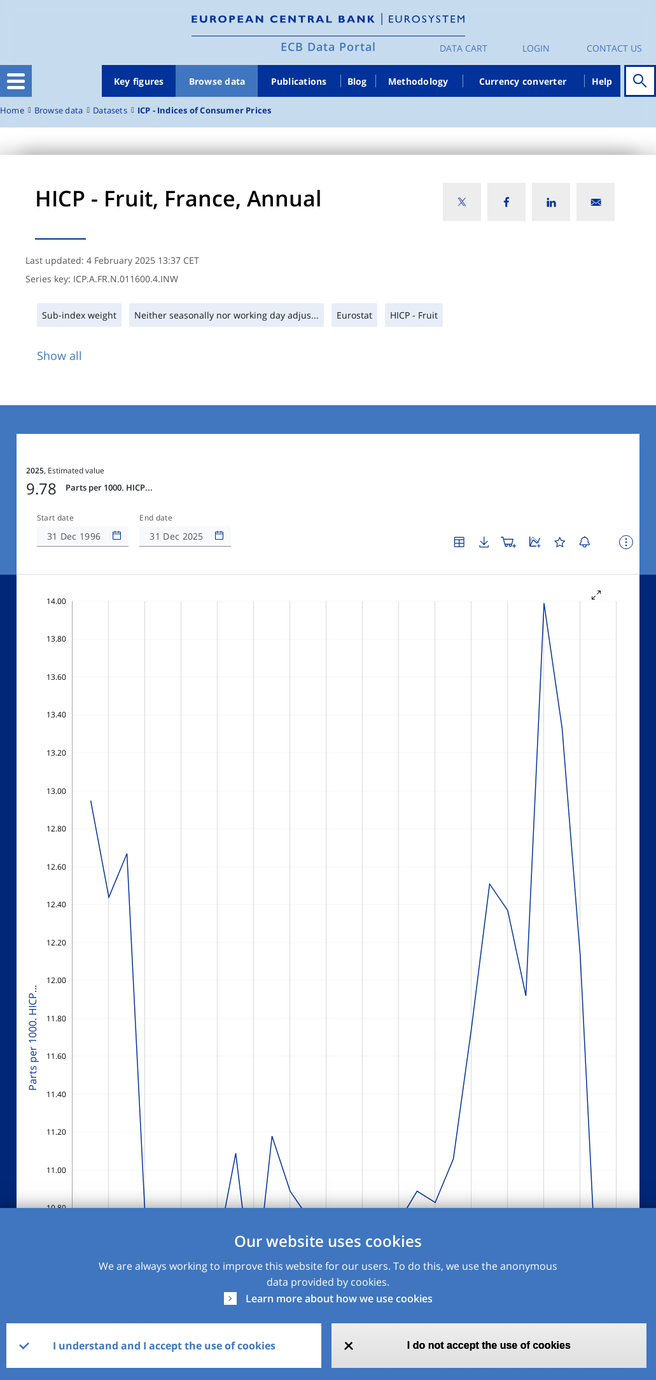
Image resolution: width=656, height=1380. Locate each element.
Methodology (418, 81)
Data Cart (463, 48)
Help (602, 81)
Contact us (614, 48)
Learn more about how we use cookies (339, 1298)
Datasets (110, 110)
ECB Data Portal (328, 46)
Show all (59, 355)
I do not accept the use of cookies (489, 1345)
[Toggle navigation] (16, 81)
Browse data (217, 81)
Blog (357, 81)
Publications (299, 81)
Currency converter (523, 81)
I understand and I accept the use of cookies (164, 1346)
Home (12, 110)
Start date (55, 518)
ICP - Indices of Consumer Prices (204, 110)
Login (536, 48)
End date (155, 518)
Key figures (139, 81)
